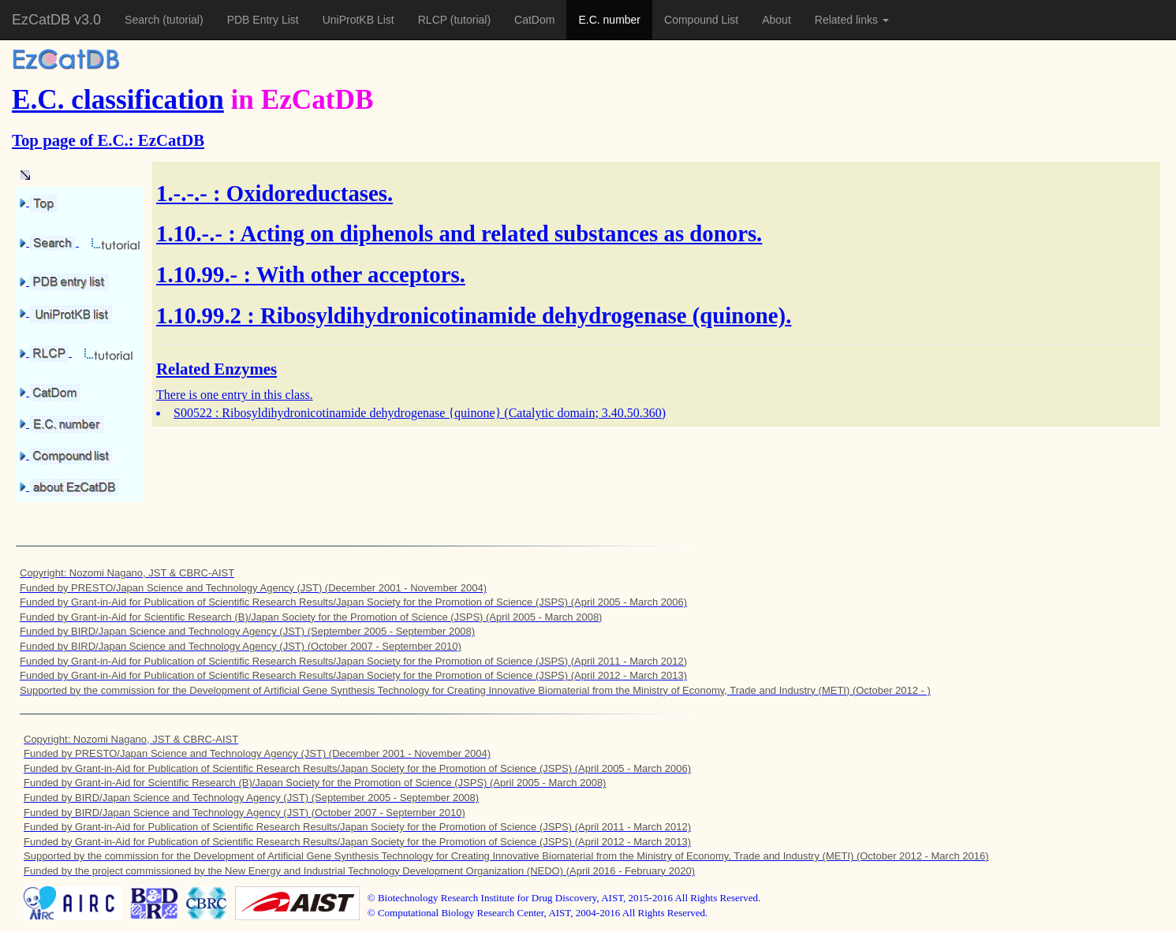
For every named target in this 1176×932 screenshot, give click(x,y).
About (776, 19)
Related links (852, 19)
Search (143, 19)
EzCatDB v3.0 (56, 20)
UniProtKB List (358, 19)
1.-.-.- (181, 193)
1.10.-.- (189, 233)
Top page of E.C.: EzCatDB (108, 140)
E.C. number (609, 19)
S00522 (193, 412)
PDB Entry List (263, 19)
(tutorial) (182, 19)
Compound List (701, 19)
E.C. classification (118, 99)
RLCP (434, 19)
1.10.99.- (196, 274)
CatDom (534, 19)
